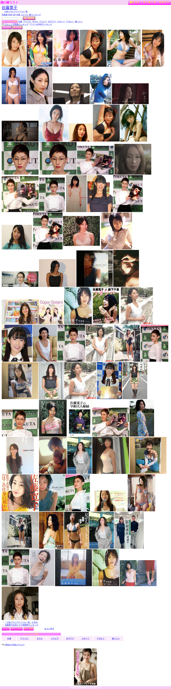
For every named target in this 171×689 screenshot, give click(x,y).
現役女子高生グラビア (15, 645)
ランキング (149, 2)
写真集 (5, 15)
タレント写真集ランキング (17, 24)
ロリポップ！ (95, 687)
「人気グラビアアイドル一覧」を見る (21, 622)
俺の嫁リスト (9, 2)
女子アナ (52, 22)
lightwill (82, 687)
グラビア (43, 22)
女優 (20, 22)
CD (14, 15)
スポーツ (61, 22)
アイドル (27, 22)
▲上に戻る (49, 629)
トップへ (6, 27)
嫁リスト (135, 2)
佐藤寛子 (9, 7)
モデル (35, 22)
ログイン (164, 2)
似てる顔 (17, 27)
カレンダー (16, 628)
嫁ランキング (35, 15)
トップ (5, 628)
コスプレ (25, 15)
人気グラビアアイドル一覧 (16, 11)
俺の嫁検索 (29, 18)
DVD (10, 15)
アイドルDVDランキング (41, 24)
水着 (18, 15)
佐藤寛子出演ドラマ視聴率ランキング (21, 625)
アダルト (70, 22)
